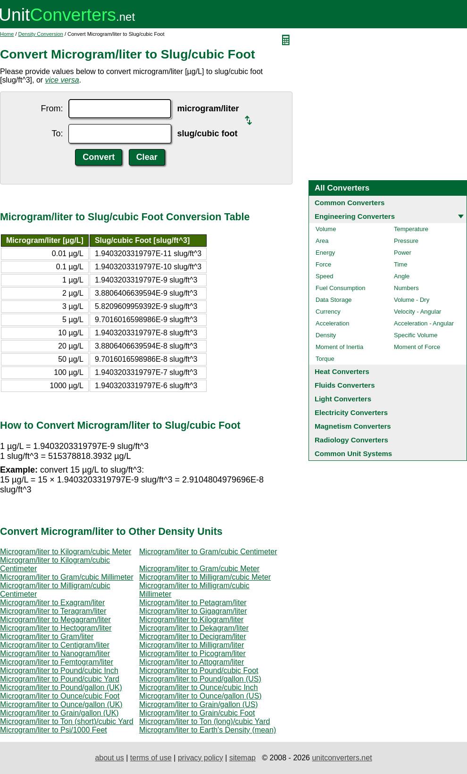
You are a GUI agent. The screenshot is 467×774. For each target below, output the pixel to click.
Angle (401, 276)
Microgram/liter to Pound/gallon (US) (200, 679)
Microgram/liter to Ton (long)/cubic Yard (204, 721)
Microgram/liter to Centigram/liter (54, 645)
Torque (325, 358)
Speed (325, 276)
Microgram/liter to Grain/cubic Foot (197, 713)
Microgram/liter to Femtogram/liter (56, 662)
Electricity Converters (351, 412)
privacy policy (200, 758)
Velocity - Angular (417, 311)
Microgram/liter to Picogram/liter (192, 653)
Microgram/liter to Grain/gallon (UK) (59, 713)
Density (326, 335)
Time (400, 264)
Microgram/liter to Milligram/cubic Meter (205, 577)
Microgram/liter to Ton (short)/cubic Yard (66, 721)
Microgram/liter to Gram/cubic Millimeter (66, 577)
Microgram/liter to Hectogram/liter (56, 628)
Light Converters (343, 399)
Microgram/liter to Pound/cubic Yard (59, 679)
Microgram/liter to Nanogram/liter (55, 653)
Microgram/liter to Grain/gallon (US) (198, 704)
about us (109, 758)
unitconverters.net (342, 758)
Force (323, 264)
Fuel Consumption (341, 287)
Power (402, 252)
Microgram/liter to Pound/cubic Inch (59, 670)
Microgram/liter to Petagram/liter (193, 603)
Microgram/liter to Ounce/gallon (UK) (61, 704)
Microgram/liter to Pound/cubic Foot (199, 670)
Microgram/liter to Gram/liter (46, 637)
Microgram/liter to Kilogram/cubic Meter (65, 552)
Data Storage (334, 299)
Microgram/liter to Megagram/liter (55, 620)
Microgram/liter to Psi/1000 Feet (53, 730)
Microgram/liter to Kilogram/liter (191, 620)
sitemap (242, 758)
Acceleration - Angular (424, 323)
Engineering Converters (355, 216)
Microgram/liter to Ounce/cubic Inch (198, 687)
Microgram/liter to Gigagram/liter (193, 611)
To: (57, 133)
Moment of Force (417, 346)
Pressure (406, 240)
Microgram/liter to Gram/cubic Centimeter (208, 552)
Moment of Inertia (339, 346)
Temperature (411, 229)
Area (322, 240)
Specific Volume (416, 335)
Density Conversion (40, 34)
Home (7, 34)
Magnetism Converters (353, 426)
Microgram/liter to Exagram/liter (52, 603)
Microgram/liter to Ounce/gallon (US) (200, 696)
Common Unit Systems (353, 453)
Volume (326, 229)
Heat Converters (342, 371)
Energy (325, 252)
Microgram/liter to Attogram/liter (191, 662)
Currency (328, 311)
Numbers (406, 287)
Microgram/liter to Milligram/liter (191, 645)
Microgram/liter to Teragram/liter (53, 611)
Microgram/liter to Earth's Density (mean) (207, 730)
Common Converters (349, 203)
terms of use (151, 758)
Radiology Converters (351, 440)
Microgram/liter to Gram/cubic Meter (199, 569)
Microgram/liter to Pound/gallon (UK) (61, 687)
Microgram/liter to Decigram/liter (192, 637)
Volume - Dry (411, 299)
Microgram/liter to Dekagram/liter (194, 628)
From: (52, 108)
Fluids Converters (345, 385)
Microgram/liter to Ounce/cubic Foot (59, 696)
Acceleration (333, 323)
